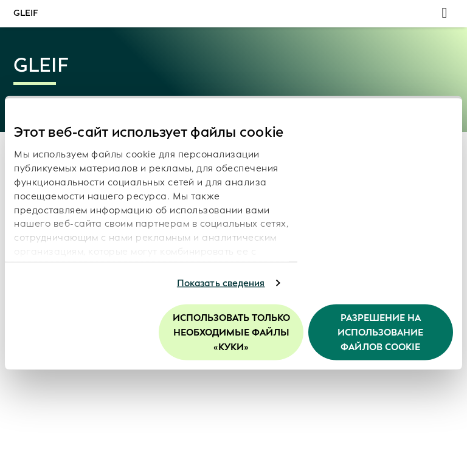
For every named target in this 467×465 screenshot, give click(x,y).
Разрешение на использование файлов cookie (380, 332)
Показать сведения (221, 283)
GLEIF (25, 13)
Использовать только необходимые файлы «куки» (231, 332)
